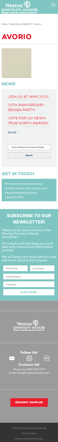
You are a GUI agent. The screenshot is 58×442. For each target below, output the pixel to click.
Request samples (29, 402)
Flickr (46, 358)
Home (5, 24)
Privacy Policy (29, 433)
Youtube (12, 358)
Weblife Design (35, 438)
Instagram (29, 358)
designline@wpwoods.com (21, 192)
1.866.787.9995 (14, 197)
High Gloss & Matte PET (21, 24)
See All (12, 132)
